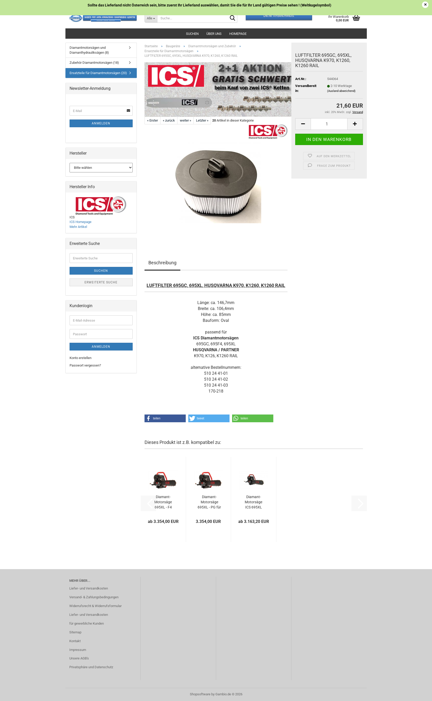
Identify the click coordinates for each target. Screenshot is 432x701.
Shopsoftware (200, 694)
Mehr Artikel (78, 227)
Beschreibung (162, 262)
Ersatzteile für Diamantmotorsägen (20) (98, 73)
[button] (303, 124)
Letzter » (202, 120)
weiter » (185, 120)
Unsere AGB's (79, 658)
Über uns (214, 34)
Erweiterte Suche (100, 282)
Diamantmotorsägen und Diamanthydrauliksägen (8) (89, 50)
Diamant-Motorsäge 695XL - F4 (163, 502)
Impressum (77, 650)
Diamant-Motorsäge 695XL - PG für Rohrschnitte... (209, 502)
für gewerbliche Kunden (86, 623)
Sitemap (75, 632)
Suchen (192, 34)
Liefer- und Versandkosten (88, 588)
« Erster (152, 120)
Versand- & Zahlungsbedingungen (93, 597)
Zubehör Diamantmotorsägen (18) (94, 63)
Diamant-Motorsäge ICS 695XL (253, 502)
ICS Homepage (80, 222)
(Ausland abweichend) (341, 91)
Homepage (238, 34)
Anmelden (101, 123)
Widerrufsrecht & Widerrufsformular (95, 606)
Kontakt (75, 641)
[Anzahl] (329, 124)
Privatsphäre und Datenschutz (91, 667)
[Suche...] (151, 18)
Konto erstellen (80, 358)
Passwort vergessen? (85, 365)
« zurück (169, 120)
